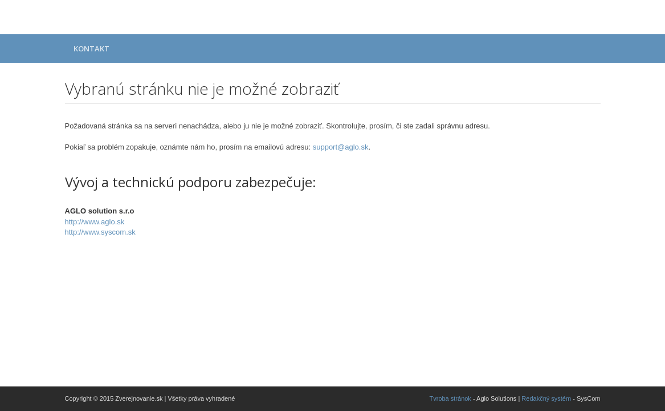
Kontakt (91, 48)
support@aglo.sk (341, 147)
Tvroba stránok (450, 398)
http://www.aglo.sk (95, 221)
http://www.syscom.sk (100, 232)
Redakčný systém (546, 398)
